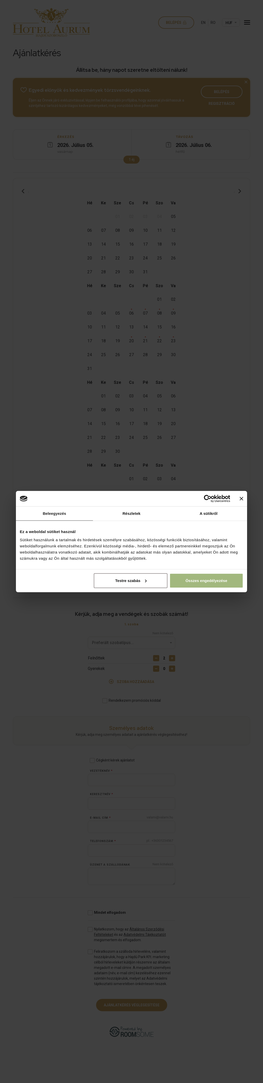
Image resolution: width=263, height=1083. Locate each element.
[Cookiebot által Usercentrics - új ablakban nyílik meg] (207, 499)
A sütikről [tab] (209, 513)
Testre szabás (131, 580)
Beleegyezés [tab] (54, 513)
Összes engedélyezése (206, 580)
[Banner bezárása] (241, 498)
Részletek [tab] (131, 513)
